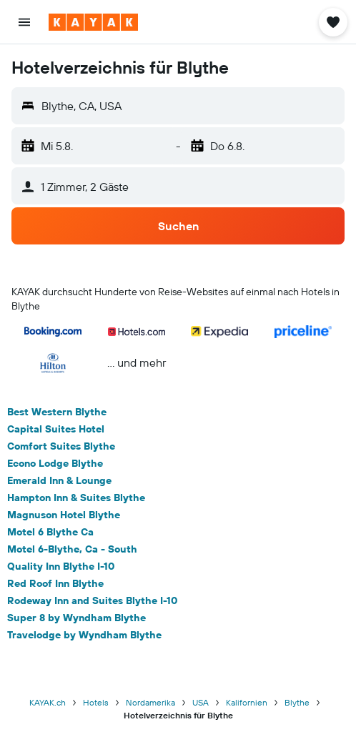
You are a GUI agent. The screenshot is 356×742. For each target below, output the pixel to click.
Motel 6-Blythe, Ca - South (72, 549)
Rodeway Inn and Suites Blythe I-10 (92, 600)
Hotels (96, 702)
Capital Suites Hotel (55, 428)
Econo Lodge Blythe (55, 463)
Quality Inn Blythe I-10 (60, 566)
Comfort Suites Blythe (61, 446)
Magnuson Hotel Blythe (63, 514)
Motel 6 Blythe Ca (50, 531)
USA (200, 702)
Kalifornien (246, 702)
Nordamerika (150, 702)
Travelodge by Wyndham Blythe (84, 634)
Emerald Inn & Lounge (59, 480)
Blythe (297, 702)
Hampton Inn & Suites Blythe (76, 497)
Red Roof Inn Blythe (55, 583)
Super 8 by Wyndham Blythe (76, 617)
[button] (24, 22)
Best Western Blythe (57, 411)
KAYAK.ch (47, 702)
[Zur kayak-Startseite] (93, 22)
